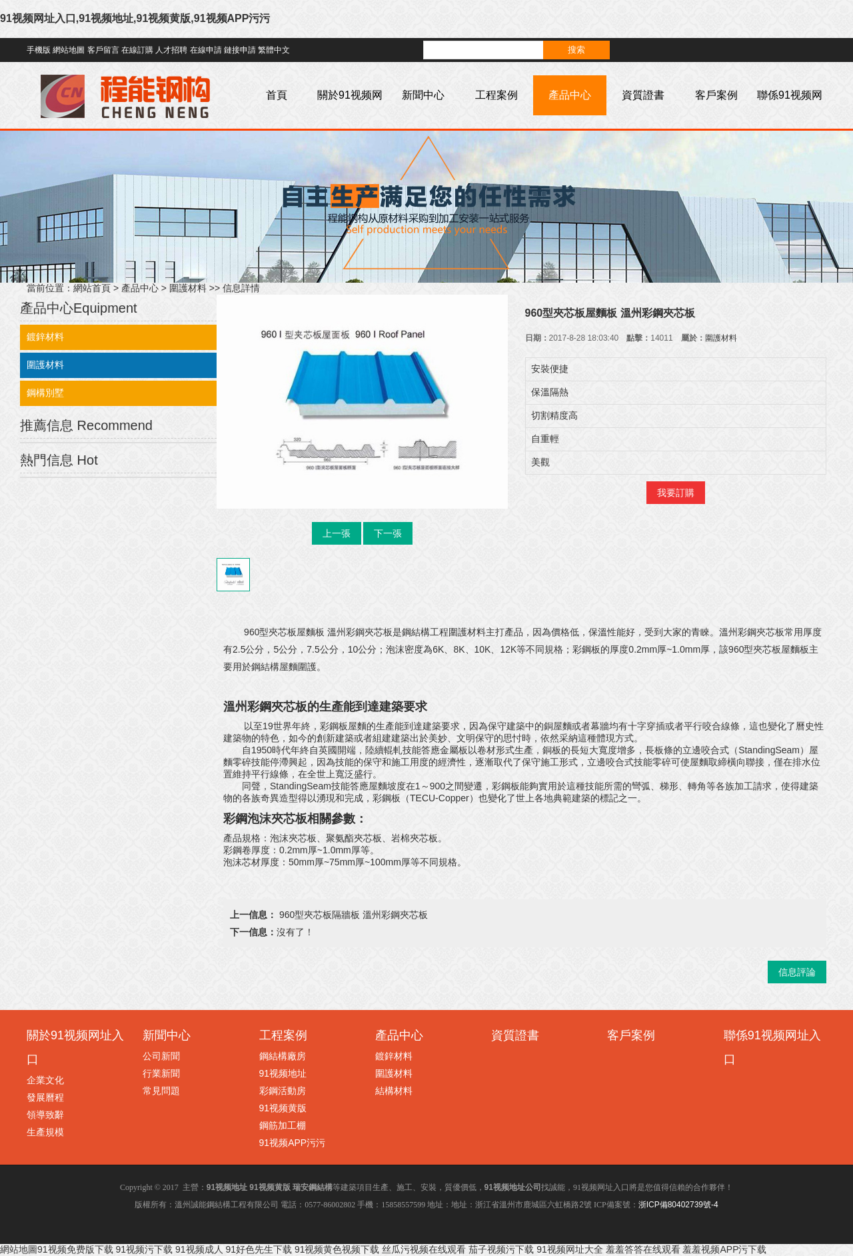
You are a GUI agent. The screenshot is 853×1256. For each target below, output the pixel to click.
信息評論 (797, 972)
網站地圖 (69, 50)
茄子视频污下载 (501, 1249)
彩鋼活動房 (282, 1090)
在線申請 (206, 50)
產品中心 (569, 95)
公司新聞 (161, 1056)
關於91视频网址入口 (350, 115)
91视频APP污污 (292, 1142)
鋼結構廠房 (282, 1056)
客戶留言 (103, 50)
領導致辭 (45, 1114)
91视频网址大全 (569, 1249)
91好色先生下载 (258, 1249)
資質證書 (643, 95)
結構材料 (394, 1090)
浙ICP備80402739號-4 (678, 1204)
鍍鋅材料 (45, 336)
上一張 (337, 533)
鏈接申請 (240, 50)
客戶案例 (716, 95)
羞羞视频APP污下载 (724, 1249)
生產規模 (45, 1132)
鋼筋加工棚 (282, 1125)
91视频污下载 (144, 1249)
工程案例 (496, 95)
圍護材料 (188, 288)
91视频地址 (283, 1073)
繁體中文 (274, 50)
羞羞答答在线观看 (643, 1249)
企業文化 (45, 1080)
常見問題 (161, 1090)
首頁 (276, 95)
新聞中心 (423, 95)
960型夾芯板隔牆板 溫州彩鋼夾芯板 (352, 914)
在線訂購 (137, 50)
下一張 (388, 533)
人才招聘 (171, 50)
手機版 (39, 50)
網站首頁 (92, 288)
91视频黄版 (283, 1108)
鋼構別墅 (45, 392)
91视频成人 (199, 1249)
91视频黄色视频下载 (337, 1249)
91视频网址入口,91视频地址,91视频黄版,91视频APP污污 (135, 18)
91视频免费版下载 (75, 1249)
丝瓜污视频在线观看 (424, 1249)
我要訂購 (675, 492)
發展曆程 (45, 1097)
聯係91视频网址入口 (789, 115)
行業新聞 (161, 1073)
